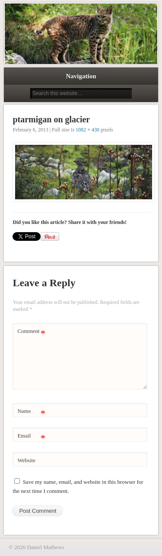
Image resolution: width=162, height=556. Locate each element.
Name (31, 411)
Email (31, 436)
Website (26, 460)
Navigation (81, 76)
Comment (31, 331)
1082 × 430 (87, 130)
